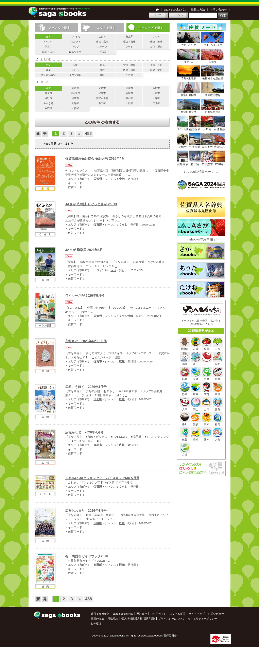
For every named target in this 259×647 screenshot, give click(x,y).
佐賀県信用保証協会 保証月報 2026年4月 (94, 158)
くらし (75, 70)
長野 (218, 378)
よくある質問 (177, 613)
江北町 (156, 103)
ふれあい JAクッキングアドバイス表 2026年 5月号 (102, 478)
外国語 (102, 51)
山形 (218, 347)
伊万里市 (75, 93)
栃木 (185, 378)
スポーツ (102, 46)
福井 (218, 362)
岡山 (196, 408)
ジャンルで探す (56, 27)
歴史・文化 (156, 70)
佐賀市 (102, 88)
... (129, 174)
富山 (196, 362)
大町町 (129, 103)
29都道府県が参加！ (203, 331)
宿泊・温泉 (102, 41)
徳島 (218, 408)
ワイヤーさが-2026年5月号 (84, 295)
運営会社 (141, 613)
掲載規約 (112, 618)
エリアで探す (102, 27)
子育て (48, 46)
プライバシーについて (171, 618)
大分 (218, 438)
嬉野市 (48, 98)
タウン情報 (75, 75)
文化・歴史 (156, 46)
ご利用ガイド (158, 613)
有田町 (102, 103)
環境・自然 (129, 41)
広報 (75, 65)
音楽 (48, 70)
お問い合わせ (218, 9)
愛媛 (196, 423)
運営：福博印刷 (100, 613)
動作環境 (96, 623)
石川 (207, 362)
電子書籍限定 (48, 75)
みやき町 (48, 103)
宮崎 (185, 453)
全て (48, 36)
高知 (207, 423)
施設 (102, 70)
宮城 (196, 347)
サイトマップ (197, 613)
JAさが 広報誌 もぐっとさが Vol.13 (91, 204)
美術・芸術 (156, 65)
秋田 (207, 347)
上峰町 (156, 98)
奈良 (218, 393)
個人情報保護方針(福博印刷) (138, 618)
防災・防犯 (48, 51)
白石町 (48, 108)
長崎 (196, 438)
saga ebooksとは (175, 9)
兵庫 (185, 408)
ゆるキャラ (75, 51)
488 (88, 133)
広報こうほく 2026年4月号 (86, 387)
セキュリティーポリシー (202, 618)
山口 (207, 408)
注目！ (102, 36)
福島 (185, 362)
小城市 (156, 93)
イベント (48, 41)
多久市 (48, 93)
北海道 (185, 347)
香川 (185, 423)
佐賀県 (75, 88)
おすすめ (75, 36)
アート (129, 46)
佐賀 (185, 438)
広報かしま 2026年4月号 (84, 432)
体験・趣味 (156, 41)
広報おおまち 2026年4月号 (86, 510)
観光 (102, 65)
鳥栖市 (156, 88)
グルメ (156, 36)
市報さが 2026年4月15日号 (86, 341)
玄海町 (75, 103)
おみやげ (75, 41)
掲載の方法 (198, 9)
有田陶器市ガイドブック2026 (86, 556)
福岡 (218, 423)
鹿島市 (129, 93)
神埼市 (75, 98)
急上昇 (129, 36)
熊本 (207, 438)
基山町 (129, 98)
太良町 (75, 108)
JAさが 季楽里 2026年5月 (84, 250)
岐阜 (196, 393)
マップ (75, 46)
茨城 (196, 378)
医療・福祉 (129, 70)
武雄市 (102, 93)
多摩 (207, 378)
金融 (102, 75)
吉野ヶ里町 (102, 98)
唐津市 (129, 88)
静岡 (185, 393)
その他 (129, 75)
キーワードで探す (148, 27)
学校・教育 (129, 65)
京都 (207, 393)
